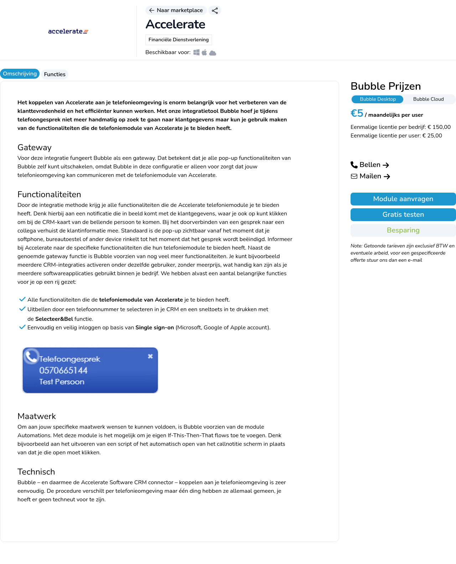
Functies (55, 74)
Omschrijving (20, 74)
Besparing (403, 230)
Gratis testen (403, 214)
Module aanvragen (403, 199)
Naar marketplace (176, 10)
